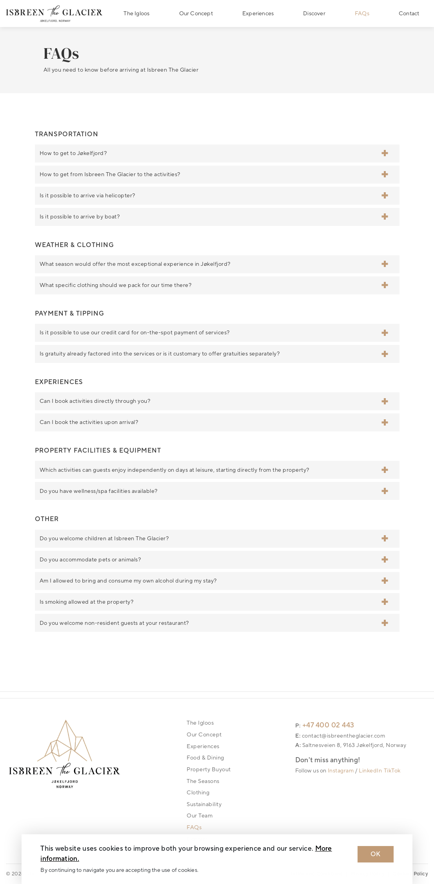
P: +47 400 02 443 (324, 725)
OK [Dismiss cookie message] (375, 854)
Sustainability (204, 804)
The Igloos (136, 13)
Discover (314, 13)
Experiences (258, 13)
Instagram (341, 770)
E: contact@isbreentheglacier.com (340, 736)
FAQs (362, 13)
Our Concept (196, 13)
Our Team (199, 815)
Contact (409, 13)
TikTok (392, 770)
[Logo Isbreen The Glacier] (54, 13)
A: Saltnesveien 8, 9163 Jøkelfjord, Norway (350, 745)
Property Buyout (209, 769)
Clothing (198, 792)
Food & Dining (205, 757)
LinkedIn (370, 770)
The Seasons (203, 781)
